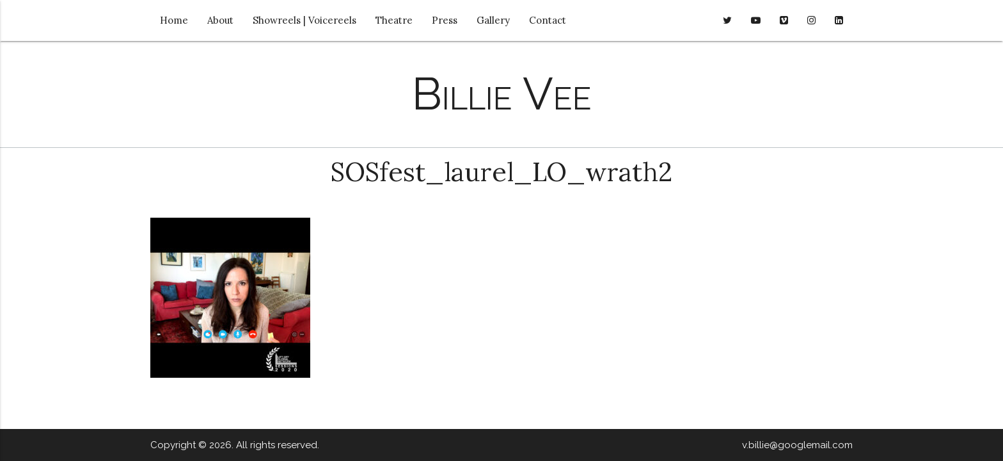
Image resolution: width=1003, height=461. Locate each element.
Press (444, 20)
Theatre (394, 20)
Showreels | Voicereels (304, 20)
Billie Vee (502, 93)
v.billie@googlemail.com (797, 445)
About (220, 20)
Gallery (493, 20)
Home (174, 20)
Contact (547, 20)
